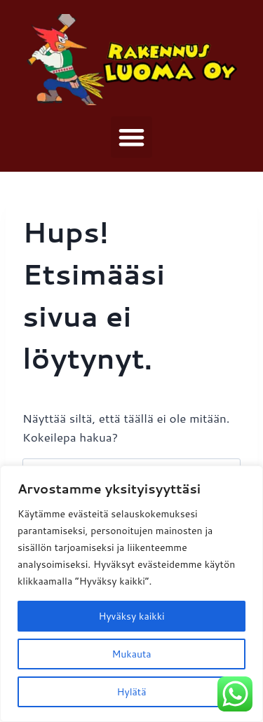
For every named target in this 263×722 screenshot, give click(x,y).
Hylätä (132, 692)
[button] (131, 137)
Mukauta (131, 654)
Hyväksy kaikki (131, 616)
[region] (131, 593)
